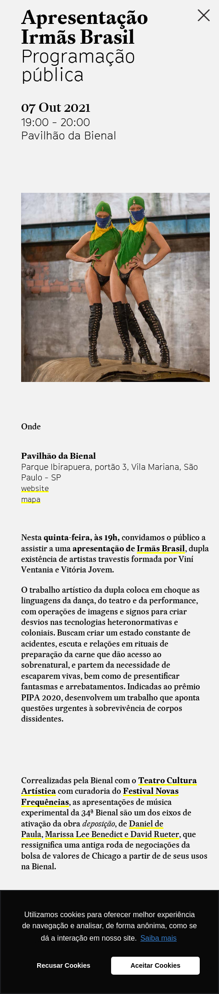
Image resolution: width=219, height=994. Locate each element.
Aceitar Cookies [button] (155, 965)
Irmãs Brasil (161, 548)
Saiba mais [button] (158, 938)
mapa (30, 499)
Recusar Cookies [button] (63, 965)
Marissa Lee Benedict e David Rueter (112, 834)
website (35, 488)
